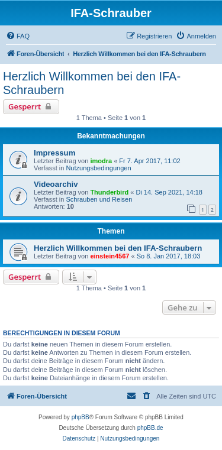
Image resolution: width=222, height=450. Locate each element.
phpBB (80, 417)
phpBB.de (150, 428)
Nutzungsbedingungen (98, 167)
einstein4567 (109, 256)
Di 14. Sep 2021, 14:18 (169, 192)
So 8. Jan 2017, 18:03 (169, 256)
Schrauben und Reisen (99, 199)
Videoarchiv (56, 184)
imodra (101, 160)
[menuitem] (18, 36)
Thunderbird (109, 192)
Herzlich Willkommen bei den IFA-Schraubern (92, 83)
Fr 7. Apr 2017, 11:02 (149, 160)
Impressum (54, 152)
